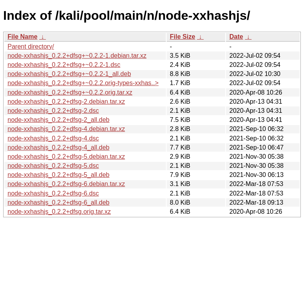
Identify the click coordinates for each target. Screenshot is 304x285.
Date (236, 36)
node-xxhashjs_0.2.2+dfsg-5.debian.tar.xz (66, 156)
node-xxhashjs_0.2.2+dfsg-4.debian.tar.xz (66, 128)
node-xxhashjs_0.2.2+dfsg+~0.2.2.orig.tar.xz (70, 92)
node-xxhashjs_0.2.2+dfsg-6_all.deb (59, 202)
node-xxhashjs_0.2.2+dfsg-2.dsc (53, 110)
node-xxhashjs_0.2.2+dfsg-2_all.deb (59, 119)
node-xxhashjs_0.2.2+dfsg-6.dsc (53, 193)
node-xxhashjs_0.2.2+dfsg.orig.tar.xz (59, 211)
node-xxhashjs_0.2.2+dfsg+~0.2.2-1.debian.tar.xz (77, 55)
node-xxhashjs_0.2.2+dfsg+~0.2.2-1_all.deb (69, 73)
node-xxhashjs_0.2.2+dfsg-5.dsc (53, 165)
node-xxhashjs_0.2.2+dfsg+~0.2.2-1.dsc (64, 64)
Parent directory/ (31, 46)
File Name (23, 36)
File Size (182, 36)
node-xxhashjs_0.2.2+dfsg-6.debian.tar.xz (66, 183)
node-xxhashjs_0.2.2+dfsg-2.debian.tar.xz (66, 101)
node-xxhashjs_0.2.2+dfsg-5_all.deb (59, 174)
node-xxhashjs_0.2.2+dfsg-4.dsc (53, 138)
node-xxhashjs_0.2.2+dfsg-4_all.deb (59, 147)
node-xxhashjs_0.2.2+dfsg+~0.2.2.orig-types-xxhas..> (83, 83)
